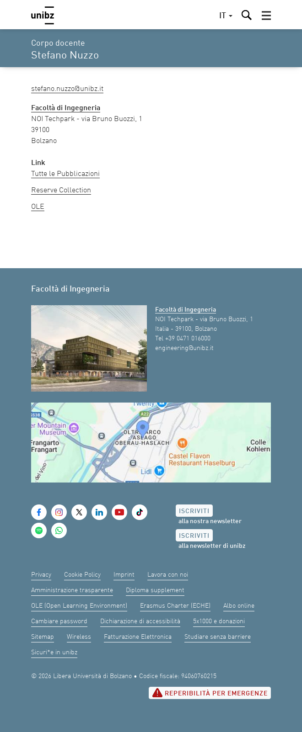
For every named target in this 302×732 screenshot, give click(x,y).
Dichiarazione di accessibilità (140, 621)
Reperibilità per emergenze (210, 692)
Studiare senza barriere (217, 637)
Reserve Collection (61, 190)
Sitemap (42, 637)
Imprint (124, 575)
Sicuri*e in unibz (54, 652)
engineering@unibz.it (184, 348)
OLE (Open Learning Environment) (79, 606)
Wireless (79, 637)
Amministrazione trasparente (72, 590)
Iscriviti (194, 511)
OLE (37, 207)
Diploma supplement (155, 590)
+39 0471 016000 (187, 338)
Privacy (41, 575)
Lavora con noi (167, 575)
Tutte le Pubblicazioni (65, 174)
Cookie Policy (82, 575)
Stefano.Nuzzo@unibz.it (67, 89)
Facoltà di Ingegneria (185, 310)
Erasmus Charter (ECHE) (175, 606)
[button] (266, 15)
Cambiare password (59, 621)
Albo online (238, 606)
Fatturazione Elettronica (138, 637)
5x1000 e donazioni (219, 621)
